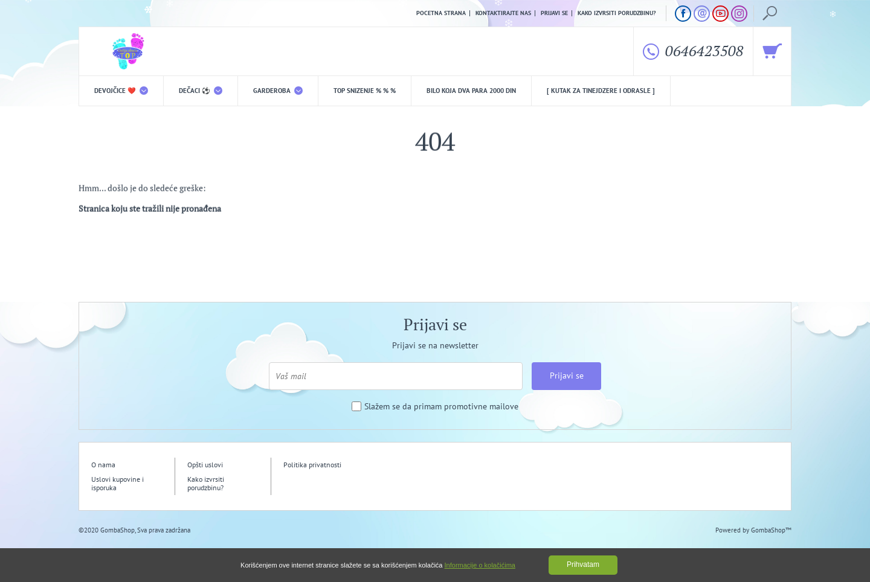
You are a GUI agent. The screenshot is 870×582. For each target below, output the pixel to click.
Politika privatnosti (312, 464)
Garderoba (278, 90)
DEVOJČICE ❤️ (121, 90)
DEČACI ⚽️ (200, 90)
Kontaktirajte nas (503, 13)
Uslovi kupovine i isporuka (117, 483)
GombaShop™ (771, 530)
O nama (103, 464)
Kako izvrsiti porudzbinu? (617, 13)
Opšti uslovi (205, 464)
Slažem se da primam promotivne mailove (441, 406)
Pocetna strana (441, 13)
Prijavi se (554, 13)
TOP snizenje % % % (365, 90)
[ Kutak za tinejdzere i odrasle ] (601, 90)
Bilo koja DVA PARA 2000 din (471, 90)
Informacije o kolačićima (480, 565)
